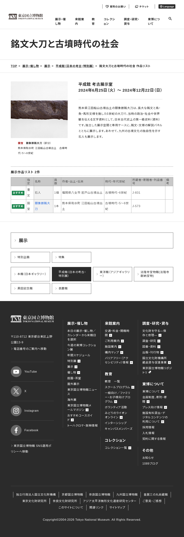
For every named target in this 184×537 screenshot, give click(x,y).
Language (167, 6)
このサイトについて (71, 507)
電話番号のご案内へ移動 (29, 348)
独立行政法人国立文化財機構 (36, 494)
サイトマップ (117, 507)
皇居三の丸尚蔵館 (156, 494)
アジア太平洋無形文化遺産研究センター (110, 501)
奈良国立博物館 (99, 494)
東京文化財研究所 (34, 501)
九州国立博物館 (127, 494)
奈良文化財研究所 (65, 501)
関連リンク (96, 507)
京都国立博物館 (72, 494)
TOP (14, 66)
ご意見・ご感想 (152, 501)
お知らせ (148, 457)
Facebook (24, 430)
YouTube (24, 371)
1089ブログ (150, 463)
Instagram (25, 410)
